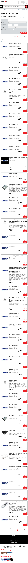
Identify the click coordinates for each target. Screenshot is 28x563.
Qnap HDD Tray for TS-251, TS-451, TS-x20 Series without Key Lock (18, 454)
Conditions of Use (14, 540)
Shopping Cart (23, 2)
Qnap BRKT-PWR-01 (13, 404)
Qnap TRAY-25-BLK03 (13, 442)
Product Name (4, 41)
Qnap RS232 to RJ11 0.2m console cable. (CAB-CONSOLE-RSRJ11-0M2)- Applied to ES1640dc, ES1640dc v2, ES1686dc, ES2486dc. (17, 299)
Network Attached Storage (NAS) (18, 9)
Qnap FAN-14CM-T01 (13, 516)
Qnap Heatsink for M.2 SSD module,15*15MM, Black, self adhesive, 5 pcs (18, 91)
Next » (25, 36)
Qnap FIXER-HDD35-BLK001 (15, 43)
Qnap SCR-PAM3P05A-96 (14, 78)
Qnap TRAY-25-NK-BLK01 (14, 234)
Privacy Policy (14, 542)
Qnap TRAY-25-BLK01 (13, 197)
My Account (18, 2)
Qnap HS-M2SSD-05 (13, 124)
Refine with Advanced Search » (21, 17)
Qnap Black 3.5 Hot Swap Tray (15, 184)
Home (2, 9)
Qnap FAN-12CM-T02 (13, 491)
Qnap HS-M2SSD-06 (13, 173)
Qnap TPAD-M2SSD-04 (14, 286)
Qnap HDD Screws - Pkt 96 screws (16, 113)
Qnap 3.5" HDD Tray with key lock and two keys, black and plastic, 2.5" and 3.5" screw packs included (18, 221)
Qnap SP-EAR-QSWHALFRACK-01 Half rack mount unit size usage (18, 467)
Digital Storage (7, 9)
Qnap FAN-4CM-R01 (13, 393)
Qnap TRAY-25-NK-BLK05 (14, 334)
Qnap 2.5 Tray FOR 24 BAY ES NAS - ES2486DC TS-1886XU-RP (16, 209)
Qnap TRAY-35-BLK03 (13, 369)
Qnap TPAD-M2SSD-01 (14, 313)
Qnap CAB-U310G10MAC (14, 135)
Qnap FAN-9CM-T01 (13, 345)
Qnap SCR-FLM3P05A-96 (14, 146)
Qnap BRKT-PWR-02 (13, 245)
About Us (14, 535)
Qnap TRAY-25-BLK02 (13, 480)
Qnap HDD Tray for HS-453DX (15, 324)
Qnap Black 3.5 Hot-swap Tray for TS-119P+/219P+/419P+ (17, 416)
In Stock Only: (7, 29)
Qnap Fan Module (13, 380)
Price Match (14, 538)
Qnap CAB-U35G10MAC (14, 102)
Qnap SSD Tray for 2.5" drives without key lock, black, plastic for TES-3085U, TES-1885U (18, 358)
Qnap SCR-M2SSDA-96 (14, 67)
